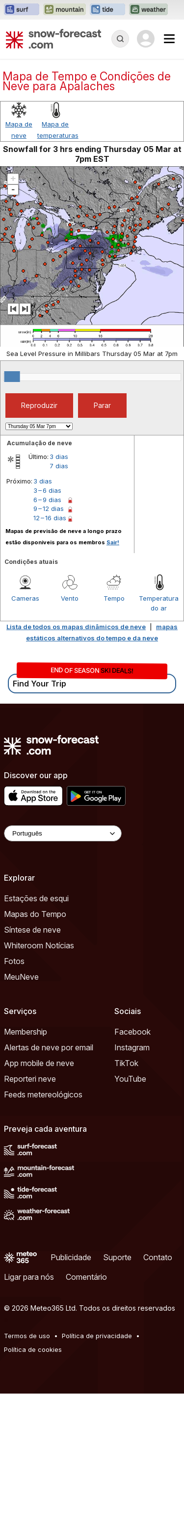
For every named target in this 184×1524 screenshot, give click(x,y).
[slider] (12, 376)
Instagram (132, 1047)
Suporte (117, 1257)
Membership (25, 1032)
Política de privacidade (97, 1336)
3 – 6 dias (47, 490)
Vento (70, 598)
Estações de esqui (36, 898)
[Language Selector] (63, 833)
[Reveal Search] (120, 39)
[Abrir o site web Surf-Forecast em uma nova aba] (21, 9)
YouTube (130, 1079)
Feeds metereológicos (43, 1094)
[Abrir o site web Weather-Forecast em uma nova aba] (148, 9)
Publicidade (71, 1257)
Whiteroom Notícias (39, 945)
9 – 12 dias (48, 508)
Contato (157, 1257)
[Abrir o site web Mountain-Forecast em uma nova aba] (64, 9)
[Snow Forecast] (53, 39)
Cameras (25, 598)
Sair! (112, 542)
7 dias (59, 466)
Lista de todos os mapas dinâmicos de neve (76, 627)
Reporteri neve (30, 1079)
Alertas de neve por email (48, 1047)
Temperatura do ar (159, 603)
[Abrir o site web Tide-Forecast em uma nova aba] (107, 9)
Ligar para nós (29, 1277)
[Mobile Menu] (169, 39)
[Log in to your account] (146, 39)
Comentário (86, 1277)
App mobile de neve (39, 1063)
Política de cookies (33, 1349)
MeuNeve (21, 977)
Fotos (14, 961)
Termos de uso (27, 1336)
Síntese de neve (32, 930)
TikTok (126, 1063)
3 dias (59, 456)
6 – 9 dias (47, 500)
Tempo (114, 598)
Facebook (132, 1032)
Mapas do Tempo (35, 914)
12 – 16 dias (49, 518)
